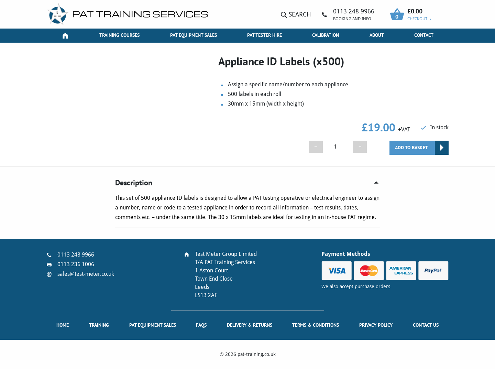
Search (296, 14)
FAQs (201, 325)
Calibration (325, 35)
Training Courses (119, 35)
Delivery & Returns (249, 325)
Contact (423, 35)
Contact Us (426, 325)
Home (62, 325)
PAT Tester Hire (264, 35)
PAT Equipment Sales (193, 35)
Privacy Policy (376, 325)
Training (99, 325)
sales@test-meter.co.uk (85, 274)
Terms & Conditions (315, 325)
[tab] (247, 182)
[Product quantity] (338, 147)
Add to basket (411, 147)
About (377, 35)
